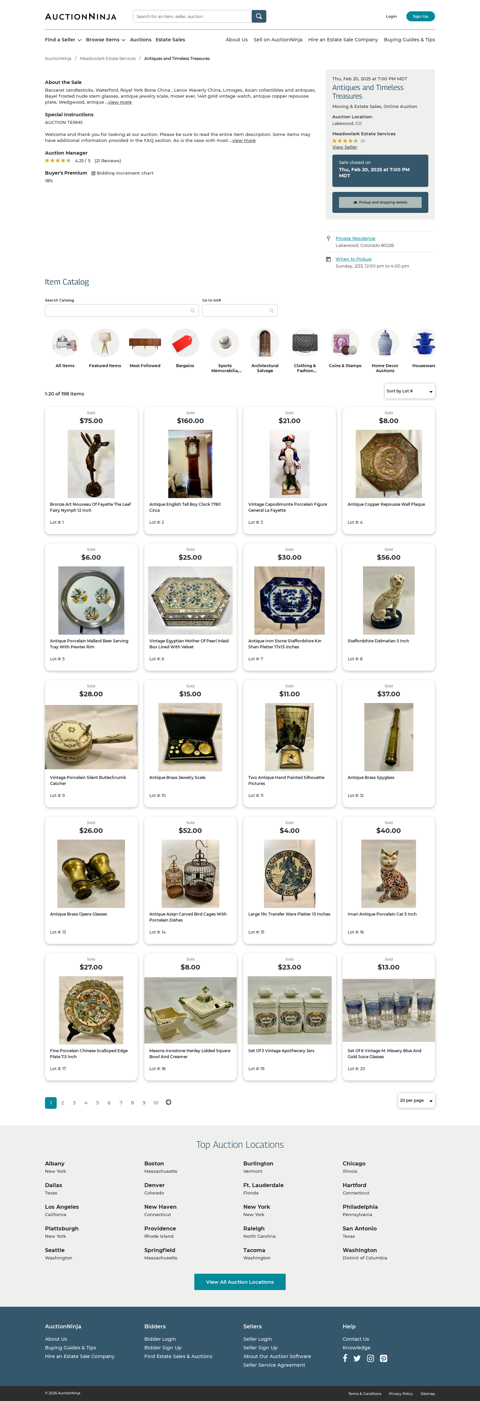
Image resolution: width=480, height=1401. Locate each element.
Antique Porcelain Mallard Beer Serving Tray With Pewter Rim (89, 643)
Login (391, 16)
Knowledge (357, 1348)
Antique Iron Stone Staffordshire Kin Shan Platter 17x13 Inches (284, 643)
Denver (154, 1185)
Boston (154, 1163)
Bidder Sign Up (163, 1348)
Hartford (354, 1185)
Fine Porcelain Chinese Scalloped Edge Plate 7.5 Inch (89, 1053)
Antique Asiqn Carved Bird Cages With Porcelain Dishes (188, 917)
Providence (160, 1228)
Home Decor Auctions (385, 368)
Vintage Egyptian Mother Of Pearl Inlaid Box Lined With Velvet (189, 643)
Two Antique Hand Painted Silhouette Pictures (286, 780)
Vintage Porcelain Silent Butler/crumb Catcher (88, 780)
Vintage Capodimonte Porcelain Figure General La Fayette (287, 507)
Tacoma (254, 1250)
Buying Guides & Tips (409, 40)
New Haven (160, 1207)
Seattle (55, 1250)
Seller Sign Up (260, 1348)
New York (256, 1207)
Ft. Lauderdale (263, 1185)
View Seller (344, 147)
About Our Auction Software (277, 1356)
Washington (360, 1250)
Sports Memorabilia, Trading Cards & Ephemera (225, 373)
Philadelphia (360, 1207)
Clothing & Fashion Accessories (305, 370)
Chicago (354, 1163)
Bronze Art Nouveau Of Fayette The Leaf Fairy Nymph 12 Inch (90, 507)
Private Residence (355, 238)
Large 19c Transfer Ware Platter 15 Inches (289, 914)
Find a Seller (63, 40)
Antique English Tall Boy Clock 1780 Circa (185, 507)
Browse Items (106, 40)
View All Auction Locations (240, 1282)
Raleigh (254, 1228)
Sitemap (428, 1394)
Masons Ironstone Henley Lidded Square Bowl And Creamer (189, 1053)
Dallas (53, 1185)
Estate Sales (170, 40)
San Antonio (360, 1228)
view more (120, 102)
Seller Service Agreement (274, 1365)
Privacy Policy (401, 1394)
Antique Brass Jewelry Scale (177, 777)
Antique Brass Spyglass (371, 777)
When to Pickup (354, 259)
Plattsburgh (62, 1228)
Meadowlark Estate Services (108, 58)
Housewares (425, 365)
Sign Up (420, 16)
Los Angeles (62, 1207)
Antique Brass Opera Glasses (78, 914)
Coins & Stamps (345, 365)
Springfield (159, 1250)
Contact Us (356, 1339)
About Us (237, 40)
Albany (55, 1163)
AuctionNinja (58, 58)
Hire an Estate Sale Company (343, 40)
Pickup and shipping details (380, 202)
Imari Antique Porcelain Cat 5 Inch (382, 914)
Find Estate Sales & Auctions (178, 1356)
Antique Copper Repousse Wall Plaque (386, 504)
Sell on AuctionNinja (278, 40)
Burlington (258, 1163)
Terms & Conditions (364, 1394)
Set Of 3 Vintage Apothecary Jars (281, 1050)
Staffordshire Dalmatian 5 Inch (378, 640)
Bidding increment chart (122, 173)
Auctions (140, 40)
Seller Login (257, 1339)
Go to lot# (211, 300)
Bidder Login (160, 1339)
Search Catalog (59, 300)
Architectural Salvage (265, 368)
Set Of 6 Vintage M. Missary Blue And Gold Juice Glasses (384, 1053)
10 (156, 1103)
